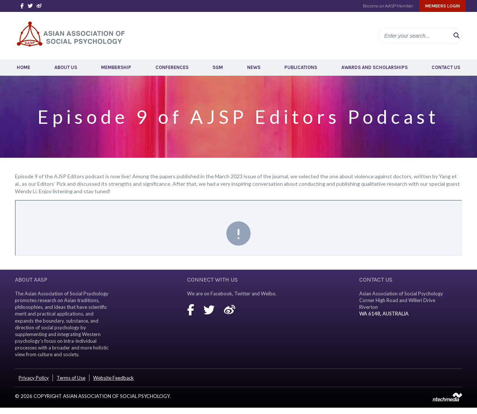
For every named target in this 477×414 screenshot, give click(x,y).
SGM (217, 67)
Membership (116, 67)
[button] (456, 36)
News (253, 67)
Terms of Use (71, 378)
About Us (65, 67)
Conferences (172, 67)
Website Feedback (113, 378)
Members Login (442, 6)
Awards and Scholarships (374, 67)
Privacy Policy (34, 378)
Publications (300, 67)
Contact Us (446, 67)
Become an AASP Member (388, 6)
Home (23, 67)
